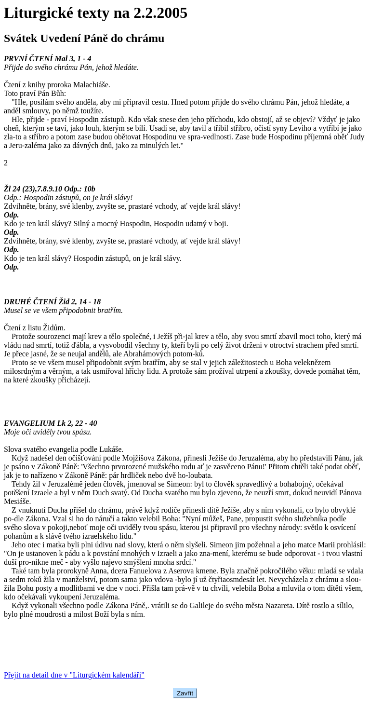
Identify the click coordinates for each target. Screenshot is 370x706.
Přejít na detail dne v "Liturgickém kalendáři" (74, 675)
